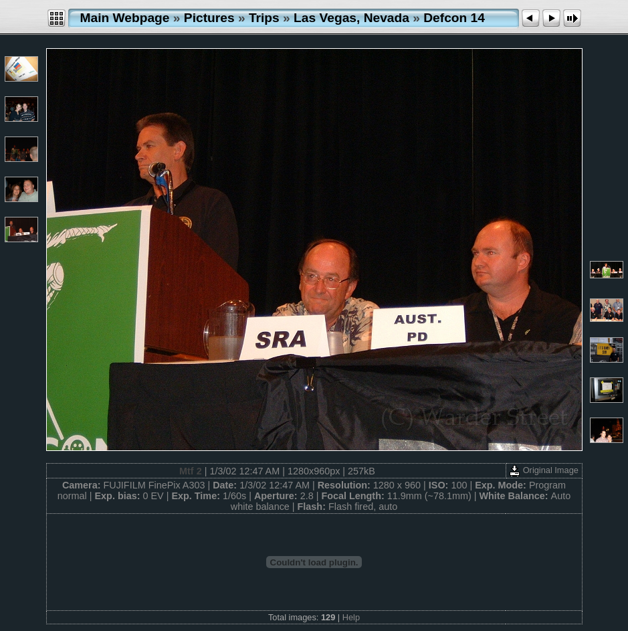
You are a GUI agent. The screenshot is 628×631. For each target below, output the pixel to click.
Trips (264, 18)
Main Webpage (125, 18)
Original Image (544, 470)
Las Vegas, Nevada (351, 18)
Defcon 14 (454, 18)
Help (351, 617)
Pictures (209, 18)
